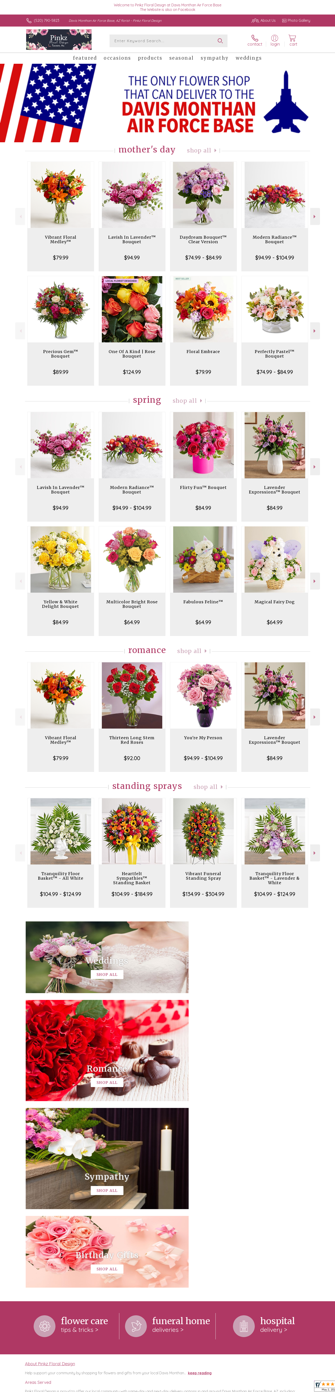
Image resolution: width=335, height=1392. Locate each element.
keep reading (200, 1186)
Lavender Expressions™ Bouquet (274, 490)
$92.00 (132, 758)
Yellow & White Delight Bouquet (60, 604)
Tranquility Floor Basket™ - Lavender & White (275, 878)
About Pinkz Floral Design (50, 1177)
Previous (20, 216)
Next (315, 216)
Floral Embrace (203, 351)
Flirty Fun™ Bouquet (203, 487)
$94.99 (132, 257)
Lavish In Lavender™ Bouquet (132, 239)
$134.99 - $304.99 (203, 894)
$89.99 (60, 371)
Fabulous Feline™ (203, 601)
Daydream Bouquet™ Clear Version (203, 239)
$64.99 (132, 622)
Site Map (298, 1387)
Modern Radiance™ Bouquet (275, 239)
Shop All (199, 150)
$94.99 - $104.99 (274, 257)
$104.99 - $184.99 (132, 894)
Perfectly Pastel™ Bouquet (275, 354)
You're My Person (203, 737)
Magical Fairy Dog (275, 601)
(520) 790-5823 (46, 20)
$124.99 (132, 371)
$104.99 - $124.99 (60, 894)
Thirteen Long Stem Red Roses (132, 740)
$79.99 (60, 257)
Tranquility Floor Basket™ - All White (60, 876)
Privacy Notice (237, 1387)
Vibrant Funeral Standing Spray (203, 876)
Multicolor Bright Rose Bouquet (132, 604)
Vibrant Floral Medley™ (60, 239)
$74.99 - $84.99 (203, 257)
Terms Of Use (210, 1387)
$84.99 (203, 507)
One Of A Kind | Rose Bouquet (132, 354)
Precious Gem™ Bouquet (60, 354)
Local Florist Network (270, 1387)
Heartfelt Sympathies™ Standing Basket (132, 878)
